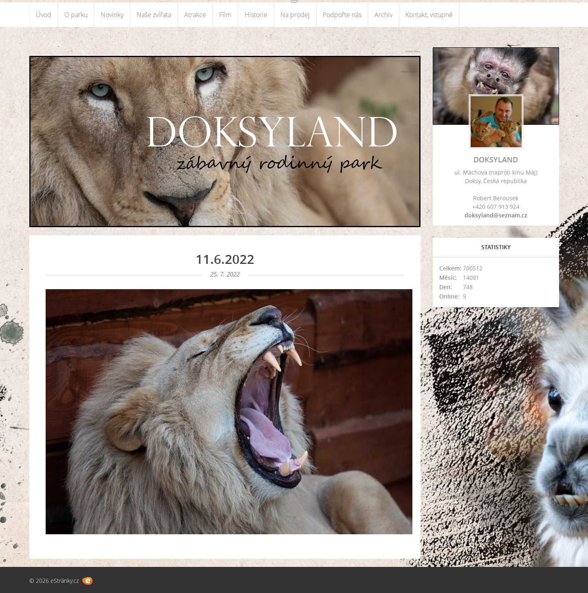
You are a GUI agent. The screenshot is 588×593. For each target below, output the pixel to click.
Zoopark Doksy (413, 51)
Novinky (112, 14)
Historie (255, 14)
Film (225, 14)
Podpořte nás (342, 14)
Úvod (43, 14)
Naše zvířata (154, 14)
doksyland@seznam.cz (496, 215)
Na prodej (295, 14)
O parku (76, 14)
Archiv (383, 14)
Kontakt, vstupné (429, 14)
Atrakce (195, 14)
